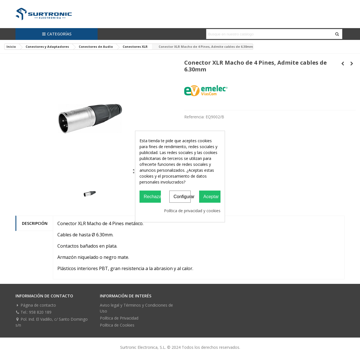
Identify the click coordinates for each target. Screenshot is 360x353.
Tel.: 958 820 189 (33, 312)
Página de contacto (35, 305)
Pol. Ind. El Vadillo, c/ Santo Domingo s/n (51, 322)
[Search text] (269, 34)
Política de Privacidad (119, 318)
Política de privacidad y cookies (192, 210)
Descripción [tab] (35, 223)
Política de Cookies (117, 325)
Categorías (56, 34)
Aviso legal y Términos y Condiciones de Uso (136, 308)
